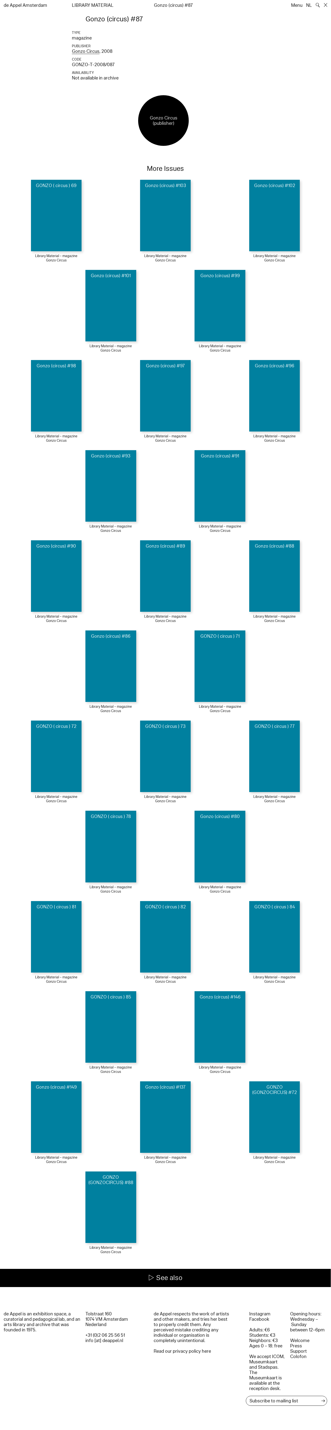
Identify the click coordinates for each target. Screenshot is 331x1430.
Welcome (299, 1340)
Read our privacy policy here (182, 1351)
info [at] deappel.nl (104, 1340)
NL (309, 5)
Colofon (298, 1356)
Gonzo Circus (85, 51)
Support (298, 1351)
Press (296, 1346)
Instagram (260, 1314)
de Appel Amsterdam (25, 5)
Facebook (259, 1319)
